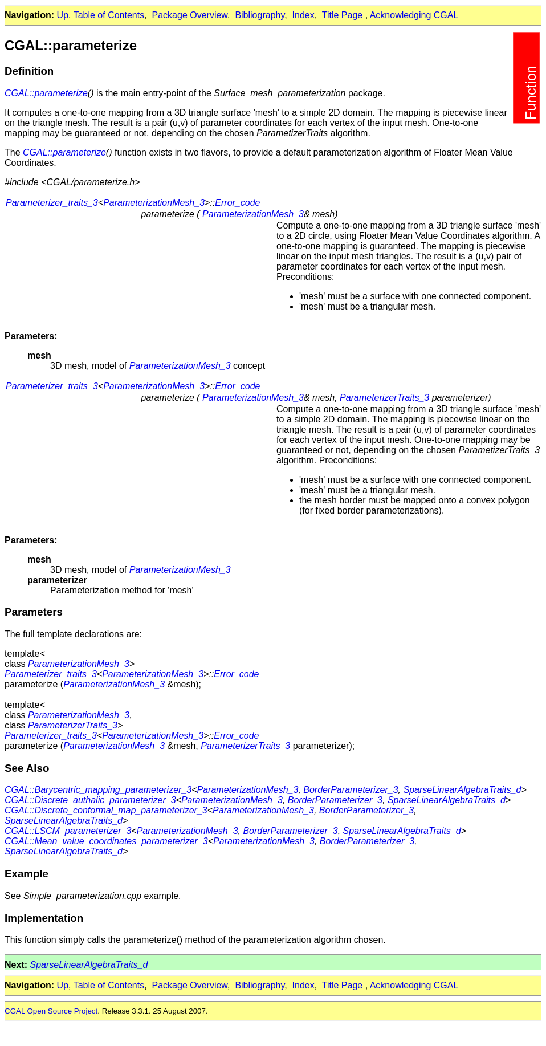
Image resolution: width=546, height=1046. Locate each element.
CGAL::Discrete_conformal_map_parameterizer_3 (106, 810)
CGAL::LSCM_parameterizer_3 (68, 831)
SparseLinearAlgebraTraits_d (462, 790)
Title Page (342, 15)
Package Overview (190, 15)
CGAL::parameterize (46, 93)
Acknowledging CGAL (414, 15)
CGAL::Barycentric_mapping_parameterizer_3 (98, 790)
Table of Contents (109, 15)
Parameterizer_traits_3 (52, 202)
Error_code (237, 202)
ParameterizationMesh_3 (154, 202)
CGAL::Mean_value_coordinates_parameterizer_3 (106, 841)
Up (62, 15)
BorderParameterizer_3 (350, 790)
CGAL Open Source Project (51, 1011)
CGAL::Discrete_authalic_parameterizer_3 (90, 800)
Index (303, 15)
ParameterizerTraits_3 (384, 397)
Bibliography (259, 15)
